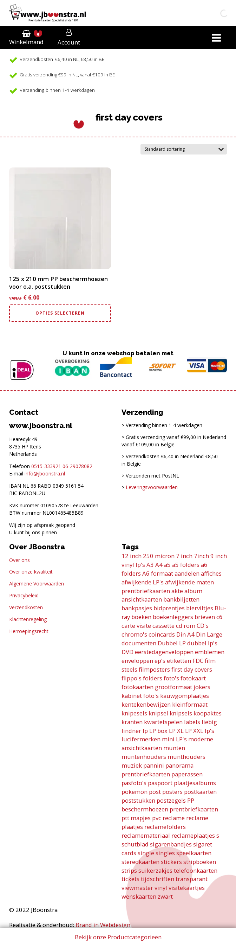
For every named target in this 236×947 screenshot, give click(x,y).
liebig (209, 722)
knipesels (134, 713)
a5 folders (185, 565)
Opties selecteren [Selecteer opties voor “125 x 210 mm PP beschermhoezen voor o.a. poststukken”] (60, 313)
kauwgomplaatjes (184, 696)
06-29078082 (77, 466)
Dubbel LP (172, 643)
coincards (162, 634)
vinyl (161, 888)
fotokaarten (137, 687)
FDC (197, 661)
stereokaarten (140, 862)
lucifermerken (141, 739)
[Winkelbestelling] (183, 149)
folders (152, 678)
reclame (174, 818)
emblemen (209, 652)
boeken (141, 617)
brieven (205, 617)
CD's (203, 626)
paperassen (187, 774)
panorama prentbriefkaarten (158, 769)
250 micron (159, 556)
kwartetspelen (163, 722)
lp (145, 731)
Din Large (209, 634)
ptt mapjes (136, 818)
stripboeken (199, 862)
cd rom (185, 626)
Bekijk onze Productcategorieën (118, 937)
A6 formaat (157, 573)
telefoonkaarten (195, 870)
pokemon (135, 792)
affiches (211, 573)
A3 (150, 565)
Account (69, 42)
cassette (163, 626)
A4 (159, 565)
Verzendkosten (26, 607)
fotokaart (193, 678)
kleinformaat (190, 704)
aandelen (187, 573)
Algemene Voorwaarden (36, 583)
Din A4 (185, 634)
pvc (156, 818)
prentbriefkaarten (194, 809)
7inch (201, 556)
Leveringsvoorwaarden (152, 487)
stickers (171, 862)
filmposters (154, 669)
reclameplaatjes (193, 835)
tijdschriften (157, 879)
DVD (127, 652)
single (146, 853)
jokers (202, 687)
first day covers (191, 669)
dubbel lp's (202, 643)
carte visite (136, 626)
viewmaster (137, 888)
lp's (209, 731)
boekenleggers (173, 617)
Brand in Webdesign (103, 925)
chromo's (134, 634)
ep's (160, 661)
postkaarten (200, 792)
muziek (132, 765)
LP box (158, 731)
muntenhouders (144, 757)
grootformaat (173, 687)
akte (177, 591)
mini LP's (174, 739)
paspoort (160, 783)
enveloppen (137, 661)
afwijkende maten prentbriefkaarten (168, 586)
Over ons (19, 560)
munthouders (186, 757)
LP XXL (194, 731)
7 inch (184, 556)
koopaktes (208, 713)
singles (165, 853)
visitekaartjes (187, 888)
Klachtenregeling (28, 619)
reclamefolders (165, 827)
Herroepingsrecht (28, 631)
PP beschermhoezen (158, 804)
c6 (219, 617)
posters (172, 792)
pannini (153, 765)
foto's (171, 678)
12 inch (132, 556)
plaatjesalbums (195, 783)
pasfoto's (134, 783)
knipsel (158, 713)
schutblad (135, 844)
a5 (167, 565)
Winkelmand (26, 42)
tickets (130, 879)
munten (174, 748)
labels (192, 722)
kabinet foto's (140, 696)
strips (129, 870)
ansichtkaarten (142, 599)
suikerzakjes (155, 870)
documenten (139, 643)
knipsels (181, 713)
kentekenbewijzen (146, 704)
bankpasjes (137, 608)
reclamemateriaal (146, 835)
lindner (131, 731)
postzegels (171, 800)
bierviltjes (199, 608)
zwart (165, 896)
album (193, 591)
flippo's (132, 678)
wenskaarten (139, 896)
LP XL (176, 731)
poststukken (138, 800)
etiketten (179, 661)
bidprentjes (169, 608)
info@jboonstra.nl (45, 473)
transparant (192, 879)
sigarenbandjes (171, 844)
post (155, 792)
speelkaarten (193, 853)
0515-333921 (46, 466)
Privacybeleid (24, 595)
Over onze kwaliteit (31, 571)
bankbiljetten (181, 599)
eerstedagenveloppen (164, 652)
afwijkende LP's (143, 582)
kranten (132, 722)
